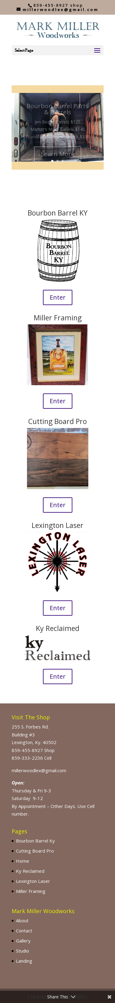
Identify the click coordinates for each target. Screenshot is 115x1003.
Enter (58, 297)
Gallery (23, 941)
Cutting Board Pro (35, 851)
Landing (24, 961)
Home (22, 861)
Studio (22, 951)
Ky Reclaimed (30, 871)
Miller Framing (30, 891)
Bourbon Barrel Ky (35, 841)
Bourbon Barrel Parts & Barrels (57, 112)
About (22, 920)
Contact (24, 930)
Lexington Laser (33, 881)
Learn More (58, 157)
